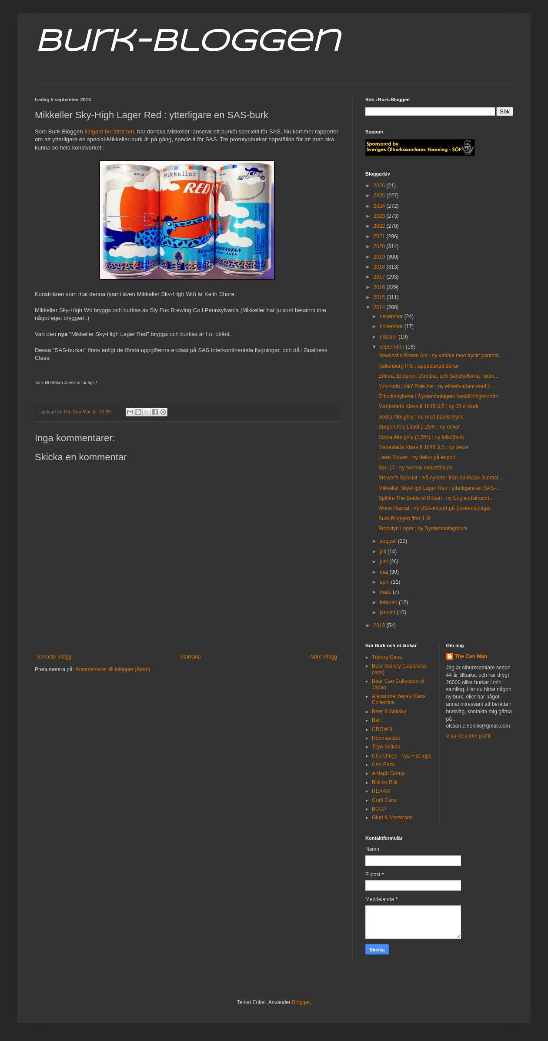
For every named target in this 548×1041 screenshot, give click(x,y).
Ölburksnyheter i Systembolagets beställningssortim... (440, 396)
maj (385, 572)
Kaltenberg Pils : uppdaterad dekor (418, 366)
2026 (380, 186)
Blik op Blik (385, 782)
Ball (376, 720)
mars (386, 592)
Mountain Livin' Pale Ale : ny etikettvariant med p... (436, 386)
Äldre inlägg (323, 657)
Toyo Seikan (386, 747)
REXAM (381, 791)
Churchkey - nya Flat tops (401, 756)
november (392, 326)
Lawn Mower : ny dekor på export (416, 457)
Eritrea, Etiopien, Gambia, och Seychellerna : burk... (438, 376)
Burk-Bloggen (187, 42)
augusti (389, 541)
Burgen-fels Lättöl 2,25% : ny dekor (419, 427)
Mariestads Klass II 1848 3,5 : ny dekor (423, 447)
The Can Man (471, 656)
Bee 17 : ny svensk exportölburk (415, 468)
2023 (380, 216)
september (393, 347)
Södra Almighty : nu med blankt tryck (420, 417)
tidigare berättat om (109, 131)
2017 (380, 277)
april (385, 582)
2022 (380, 226)
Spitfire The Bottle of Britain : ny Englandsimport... (436, 498)
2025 (380, 196)
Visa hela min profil (468, 736)
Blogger (301, 1002)
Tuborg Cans (387, 657)
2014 (380, 307)
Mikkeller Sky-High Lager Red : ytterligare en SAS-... (439, 488)
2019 (380, 257)
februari (389, 602)
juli (384, 552)
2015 (380, 297)
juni (384, 562)
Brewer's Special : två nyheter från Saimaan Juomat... (440, 478)
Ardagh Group (388, 773)
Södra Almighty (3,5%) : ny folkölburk (421, 437)
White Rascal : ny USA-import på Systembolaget (434, 508)
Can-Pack (383, 765)
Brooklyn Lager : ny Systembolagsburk (423, 528)
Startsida (190, 657)
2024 (380, 206)
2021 (380, 236)
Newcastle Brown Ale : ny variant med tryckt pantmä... (440, 356)
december (392, 316)
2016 (380, 287)
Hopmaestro (386, 738)
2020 (380, 246)
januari (388, 612)
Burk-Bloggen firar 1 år (404, 519)
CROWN (382, 729)
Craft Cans (384, 800)
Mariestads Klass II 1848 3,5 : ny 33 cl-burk (428, 406)
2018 (380, 267)
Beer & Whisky (389, 711)
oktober (389, 337)
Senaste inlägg (54, 657)
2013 (380, 625)
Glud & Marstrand (392, 818)
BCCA (379, 809)
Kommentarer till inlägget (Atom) (112, 669)
